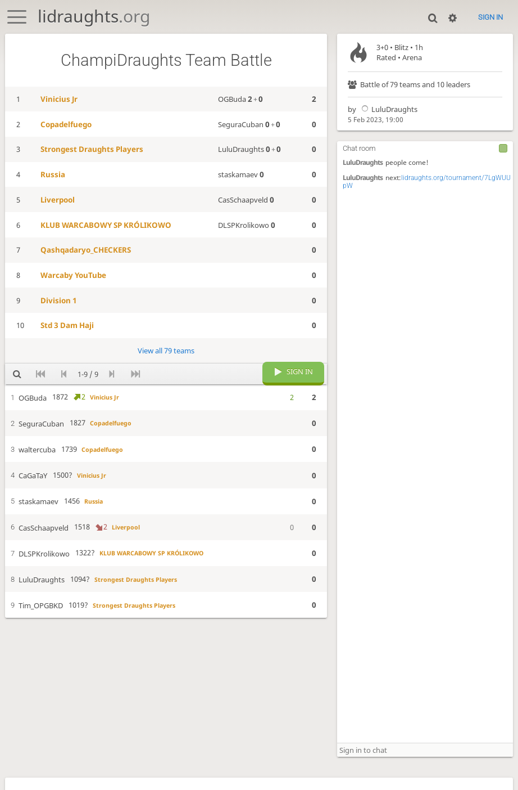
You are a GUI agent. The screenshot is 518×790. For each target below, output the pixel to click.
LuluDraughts (387, 109)
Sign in (490, 17)
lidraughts (94, 16)
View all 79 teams (166, 350)
